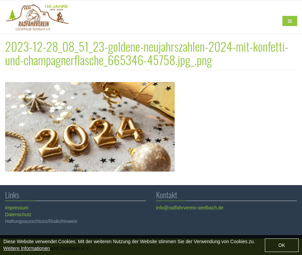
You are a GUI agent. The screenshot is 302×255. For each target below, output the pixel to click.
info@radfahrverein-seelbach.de (189, 207)
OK (281, 246)
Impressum (16, 207)
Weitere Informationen (26, 249)
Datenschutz (18, 214)
